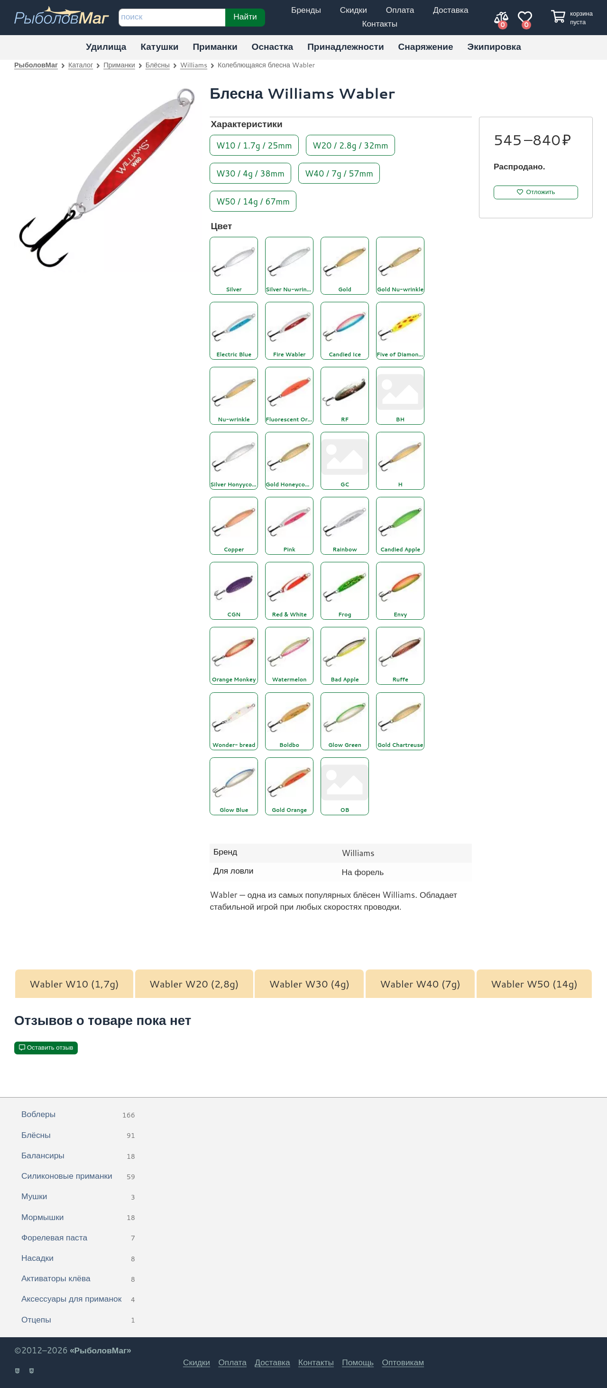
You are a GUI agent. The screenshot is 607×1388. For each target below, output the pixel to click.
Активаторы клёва (78, 1279)
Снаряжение (425, 46)
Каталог (80, 65)
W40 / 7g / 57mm (339, 173)
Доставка (450, 10)
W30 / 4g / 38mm (250, 173)
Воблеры (78, 1114)
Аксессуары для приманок (78, 1299)
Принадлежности (345, 46)
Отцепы (78, 1320)
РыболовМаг (36, 65)
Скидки (353, 10)
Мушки (78, 1196)
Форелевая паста (78, 1238)
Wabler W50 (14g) (534, 984)
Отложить (540, 192)
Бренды (306, 10)
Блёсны (158, 65)
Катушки (159, 46)
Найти (245, 16)
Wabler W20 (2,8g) (194, 984)
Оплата (400, 10)
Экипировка (494, 46)
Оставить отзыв (50, 1047)
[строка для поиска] (172, 18)
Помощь (358, 1362)
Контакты (379, 23)
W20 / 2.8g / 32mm (350, 145)
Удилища (106, 46)
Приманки (215, 46)
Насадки (78, 1258)
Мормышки (78, 1217)
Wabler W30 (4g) (309, 984)
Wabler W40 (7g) (420, 984)
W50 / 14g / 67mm (253, 201)
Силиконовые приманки (78, 1176)
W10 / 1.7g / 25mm (254, 145)
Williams (193, 65)
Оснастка (273, 46)
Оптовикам (403, 1362)
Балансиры (78, 1156)
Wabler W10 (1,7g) (74, 984)
